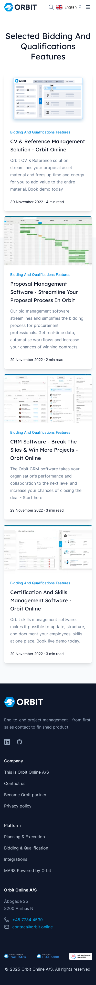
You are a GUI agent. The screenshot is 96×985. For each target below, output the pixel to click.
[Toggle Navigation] (88, 7)
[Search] (51, 7)
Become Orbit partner (25, 794)
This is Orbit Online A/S (26, 772)
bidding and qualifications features (40, 132)
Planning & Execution (24, 836)
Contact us (14, 783)
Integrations (15, 859)
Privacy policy (17, 805)
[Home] (20, 7)
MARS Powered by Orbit (27, 870)
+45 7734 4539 (27, 919)
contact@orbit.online (32, 926)
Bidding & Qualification (26, 848)
